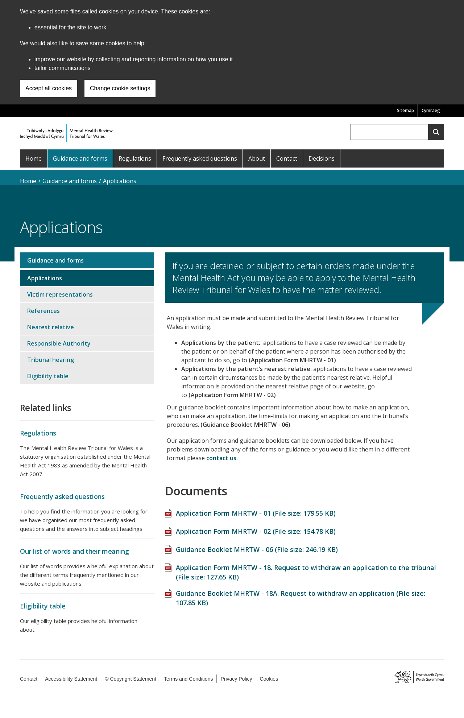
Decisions (321, 158)
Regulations (135, 158)
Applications (119, 181)
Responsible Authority (59, 343)
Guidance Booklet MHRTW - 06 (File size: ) (257, 546)
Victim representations (60, 294)
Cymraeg (431, 110)
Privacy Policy (236, 679)
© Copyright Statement (130, 679)
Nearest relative (50, 327)
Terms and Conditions (188, 679)
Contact (286, 158)
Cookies (269, 679)
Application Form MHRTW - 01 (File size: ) (256, 509)
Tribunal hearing (50, 360)
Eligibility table (48, 376)
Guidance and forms (80, 158)
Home (33, 158)
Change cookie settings (120, 88)
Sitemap (405, 110)
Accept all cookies (48, 88)
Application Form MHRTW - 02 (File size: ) (256, 528)
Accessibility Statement (71, 679)
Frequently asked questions (199, 158)
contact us (221, 458)
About (256, 158)
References (43, 311)
